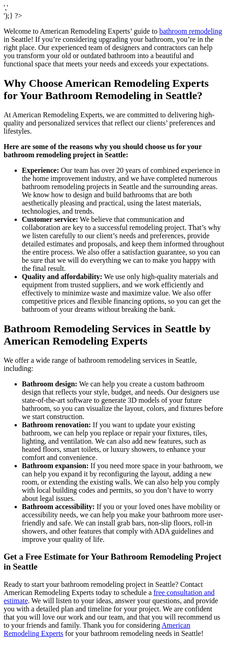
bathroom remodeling (190, 31)
